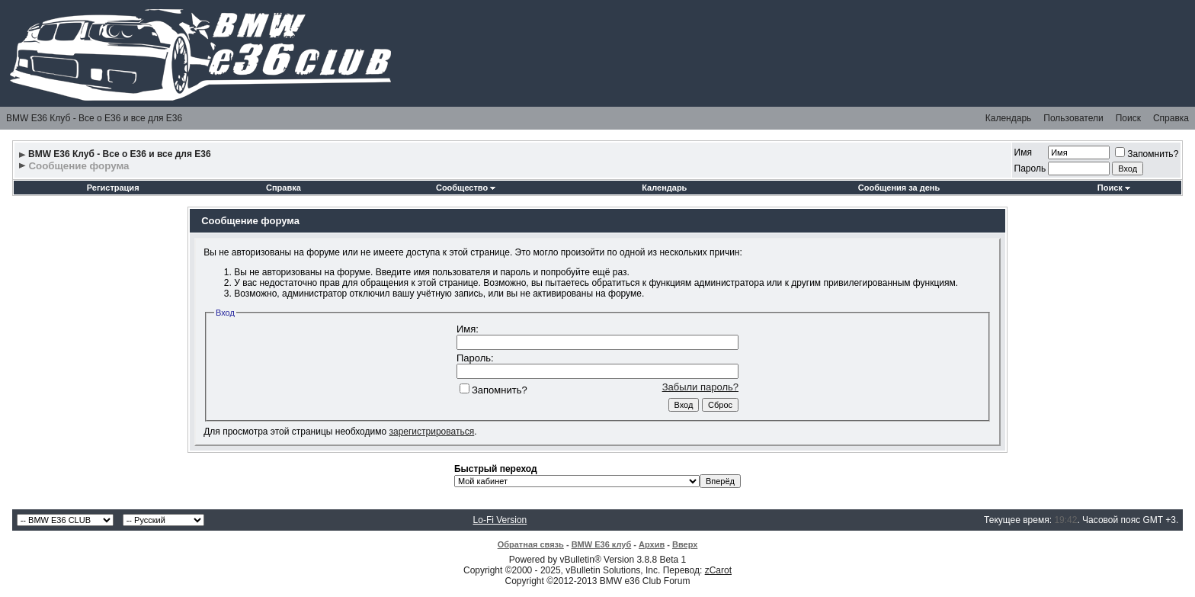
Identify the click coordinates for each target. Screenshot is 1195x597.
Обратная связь (531, 544)
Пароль (1030, 168)
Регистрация (113, 187)
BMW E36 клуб (602, 544)
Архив (652, 544)
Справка (1171, 118)
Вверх (684, 544)
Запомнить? (1146, 154)
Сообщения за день (899, 187)
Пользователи (1073, 118)
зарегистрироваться (431, 431)
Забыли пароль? (700, 387)
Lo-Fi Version (500, 520)
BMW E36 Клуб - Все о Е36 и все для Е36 (94, 118)
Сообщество (465, 187)
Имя (1023, 152)
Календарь (1008, 118)
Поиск (1128, 118)
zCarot (718, 570)
